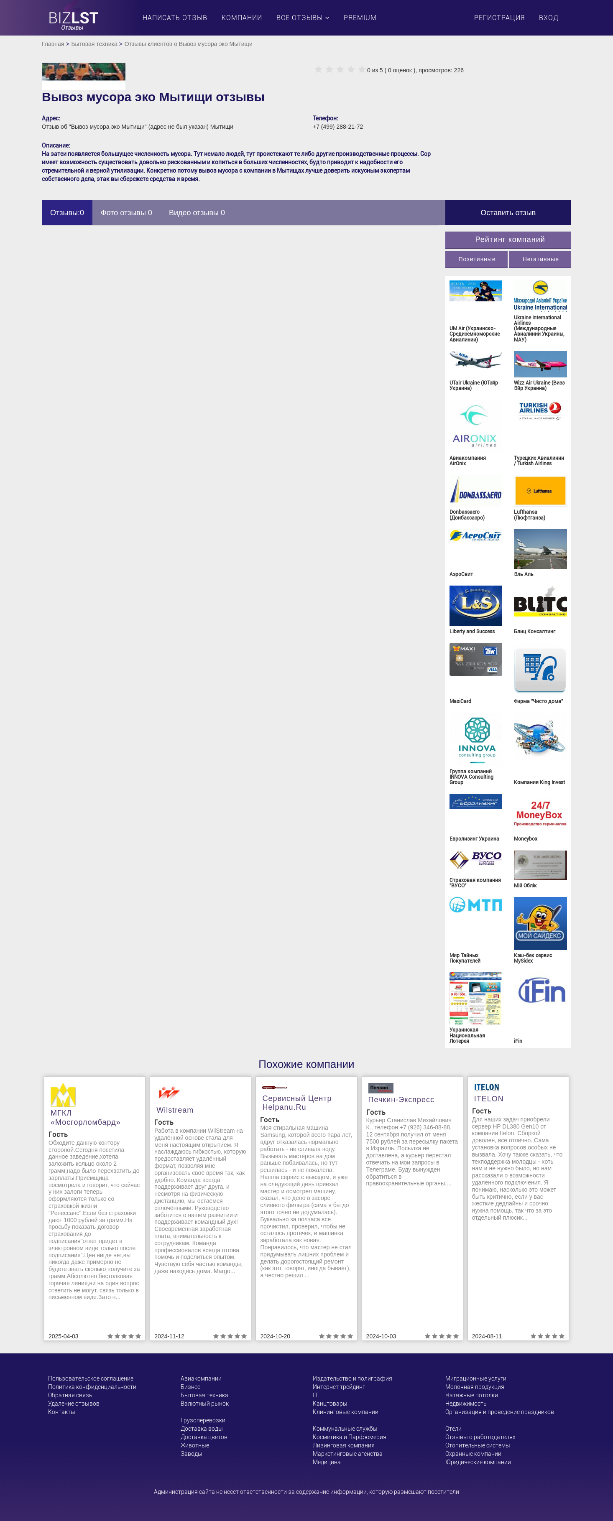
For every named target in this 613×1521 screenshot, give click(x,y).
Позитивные (477, 259)
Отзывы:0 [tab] (67, 213)
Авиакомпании (201, 1378)
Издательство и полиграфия (352, 1378)
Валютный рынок (205, 1403)
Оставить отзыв (508, 213)
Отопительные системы (477, 1445)
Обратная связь (70, 1395)
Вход (549, 18)
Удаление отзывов (74, 1403)
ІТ (315, 1395)
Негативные (541, 259)
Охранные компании (473, 1453)
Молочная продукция (474, 1386)
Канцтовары (330, 1403)
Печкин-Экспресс (401, 1100)
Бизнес (190, 1386)
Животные (195, 1445)
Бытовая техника (94, 44)
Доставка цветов (204, 1437)
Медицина (327, 1462)
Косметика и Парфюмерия (349, 1437)
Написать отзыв (175, 18)
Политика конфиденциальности (92, 1386)
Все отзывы (302, 18)
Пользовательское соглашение (90, 1378)
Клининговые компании (345, 1412)
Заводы (191, 1453)
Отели (453, 1428)
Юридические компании (478, 1462)
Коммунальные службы (345, 1428)
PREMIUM (360, 18)
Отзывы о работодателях (480, 1437)
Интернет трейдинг (339, 1386)
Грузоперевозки (203, 1420)
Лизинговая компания (344, 1445)
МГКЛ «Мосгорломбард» (86, 1117)
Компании (242, 18)
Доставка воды (202, 1428)
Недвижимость (465, 1403)
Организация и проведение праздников (499, 1412)
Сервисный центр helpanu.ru (297, 1103)
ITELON (489, 1099)
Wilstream (175, 1110)
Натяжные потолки (471, 1395)
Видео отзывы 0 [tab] (197, 213)
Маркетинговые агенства (348, 1453)
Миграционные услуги (475, 1378)
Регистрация (499, 18)
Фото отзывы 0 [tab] (126, 213)
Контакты (61, 1412)
